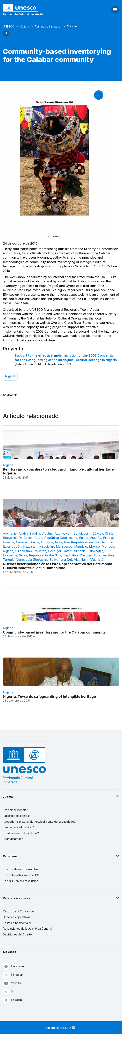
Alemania (10, 533)
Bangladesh (82, 533)
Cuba (38, 538)
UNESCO (8, 26)
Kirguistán (46, 546)
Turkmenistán (104, 555)
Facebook (13, 966)
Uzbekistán (23, 551)
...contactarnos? (13, 838)
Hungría (47, 542)
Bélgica (98, 533)
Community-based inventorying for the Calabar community (54, 632)
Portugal (54, 551)
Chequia (86, 555)
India (58, 542)
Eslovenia (10, 555)
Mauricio (80, 546)
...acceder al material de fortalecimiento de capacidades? (40, 821)
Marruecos (64, 546)
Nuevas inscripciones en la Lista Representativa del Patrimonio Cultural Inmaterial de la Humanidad (57, 566)
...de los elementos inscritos (20, 869)
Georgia (21, 542)
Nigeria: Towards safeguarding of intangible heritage (49, 696)
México (94, 546)
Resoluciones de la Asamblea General (27, 928)
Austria (47, 533)
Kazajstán (30, 546)
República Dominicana (60, 538)
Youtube (12, 983)
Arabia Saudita (29, 533)
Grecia (34, 542)
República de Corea (18, 538)
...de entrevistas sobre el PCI (21, 875)
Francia (8, 542)
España (95, 538)
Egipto (83, 538)
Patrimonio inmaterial (48, 26)
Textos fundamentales (17, 923)
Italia (6, 546)
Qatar (67, 551)
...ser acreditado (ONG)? (18, 827)
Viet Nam (81, 560)
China (109, 533)
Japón (16, 546)
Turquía (8, 560)
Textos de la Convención (19, 911)
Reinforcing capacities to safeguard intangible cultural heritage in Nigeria (60, 471)
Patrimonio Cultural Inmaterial (23, 14)
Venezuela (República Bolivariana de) (44, 560)
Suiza (23, 555)
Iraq (111, 542)
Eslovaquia (95, 551)
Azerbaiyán (63, 533)
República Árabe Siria (45, 555)
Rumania (79, 551)
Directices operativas (16, 917)
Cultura (24, 26)
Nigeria (10, 376)
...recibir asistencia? (15, 810)
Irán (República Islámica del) (85, 542)
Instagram (13, 975)
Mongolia (108, 546)
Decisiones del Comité (17, 934)
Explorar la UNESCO (60, 1028)
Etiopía (108, 538)
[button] (6, 35)
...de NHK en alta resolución (20, 881)
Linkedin (12, 1000)
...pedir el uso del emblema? (21, 833)
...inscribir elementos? (16, 815)
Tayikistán (70, 555)
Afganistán (97, 560)
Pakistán (40, 551)
